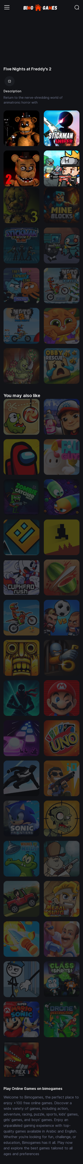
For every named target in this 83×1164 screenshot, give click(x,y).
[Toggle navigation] (7, 7)
